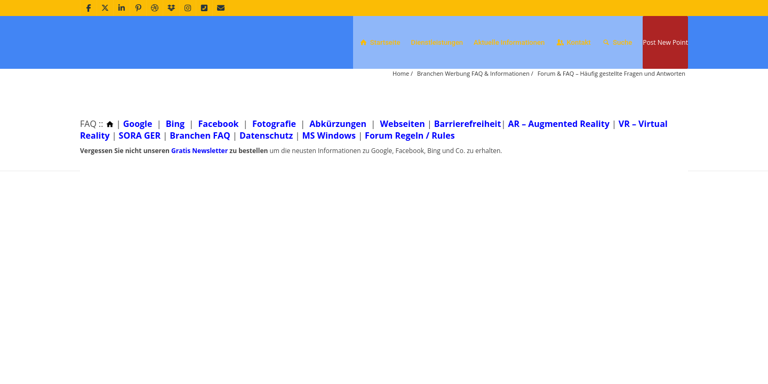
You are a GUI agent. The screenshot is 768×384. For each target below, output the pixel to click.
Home (401, 120)
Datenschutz (266, 182)
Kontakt (573, 42)
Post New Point (665, 42)
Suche (617, 42)
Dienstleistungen (437, 42)
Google (138, 171)
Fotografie (274, 171)
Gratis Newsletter (199, 197)
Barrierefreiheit (467, 171)
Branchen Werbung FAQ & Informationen (473, 120)
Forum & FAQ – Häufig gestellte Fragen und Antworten (611, 120)
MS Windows (329, 182)
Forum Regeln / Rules (410, 182)
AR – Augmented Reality (558, 171)
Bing (175, 171)
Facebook (218, 171)
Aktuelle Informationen (509, 42)
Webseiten (402, 171)
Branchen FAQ (200, 182)
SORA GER (140, 182)
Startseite (379, 42)
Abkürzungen (337, 171)
